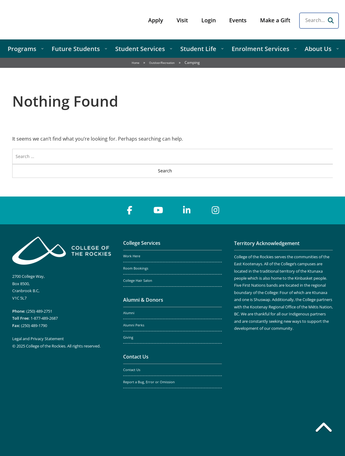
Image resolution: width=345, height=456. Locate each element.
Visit (182, 20)
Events (238, 20)
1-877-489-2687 (44, 318)
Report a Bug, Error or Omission (149, 382)
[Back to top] (323, 428)
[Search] (330, 20)
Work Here (131, 256)
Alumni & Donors (143, 299)
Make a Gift (275, 20)
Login (208, 20)
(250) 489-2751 (39, 311)
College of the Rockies (54, 19)
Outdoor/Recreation (162, 63)
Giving (128, 337)
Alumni (128, 313)
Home (135, 63)
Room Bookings (135, 268)
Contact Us (136, 356)
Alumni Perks (133, 325)
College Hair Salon (137, 280)
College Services (141, 243)
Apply (155, 20)
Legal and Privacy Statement (38, 338)
